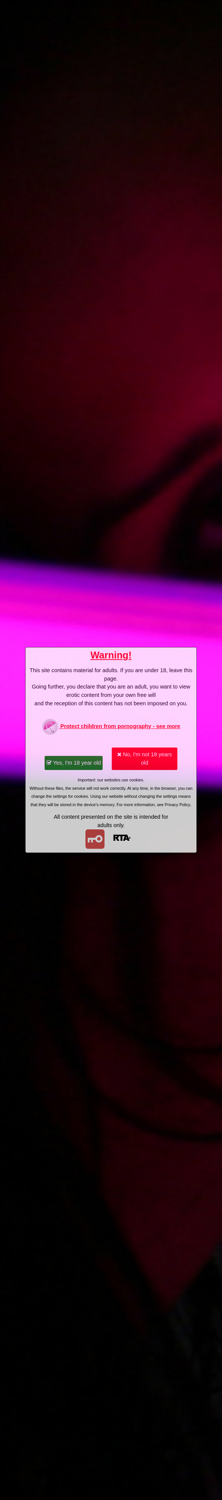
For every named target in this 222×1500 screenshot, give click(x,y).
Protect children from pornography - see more (111, 726)
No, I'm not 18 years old (144, 758)
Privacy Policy (177, 804)
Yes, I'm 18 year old (74, 763)
